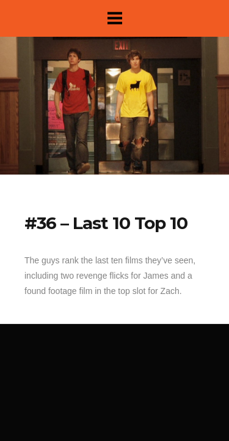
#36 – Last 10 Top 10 (105, 223)
